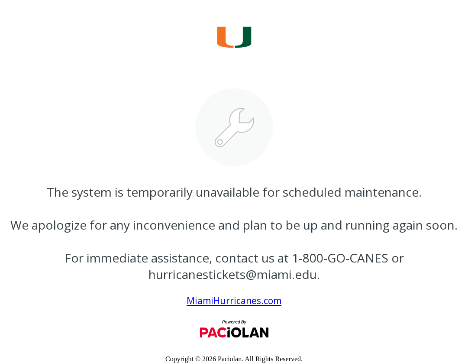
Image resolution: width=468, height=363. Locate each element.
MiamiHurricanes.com (234, 301)
